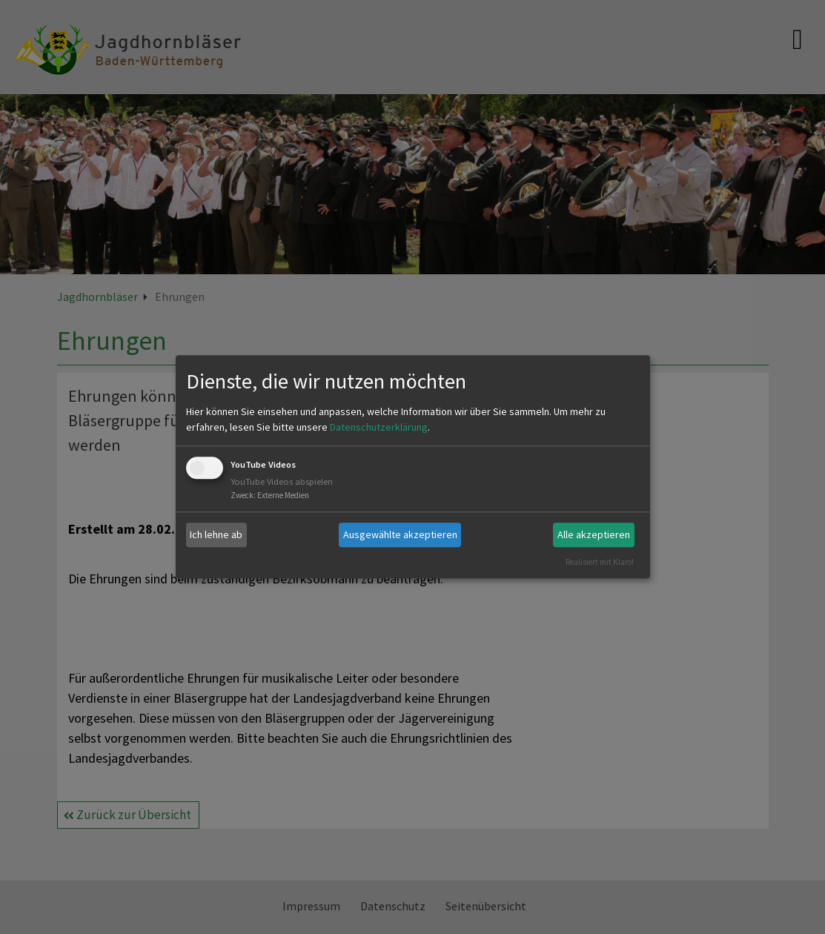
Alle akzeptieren (593, 534)
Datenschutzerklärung (379, 427)
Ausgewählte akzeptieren (400, 534)
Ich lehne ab (216, 534)
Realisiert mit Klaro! (600, 562)
